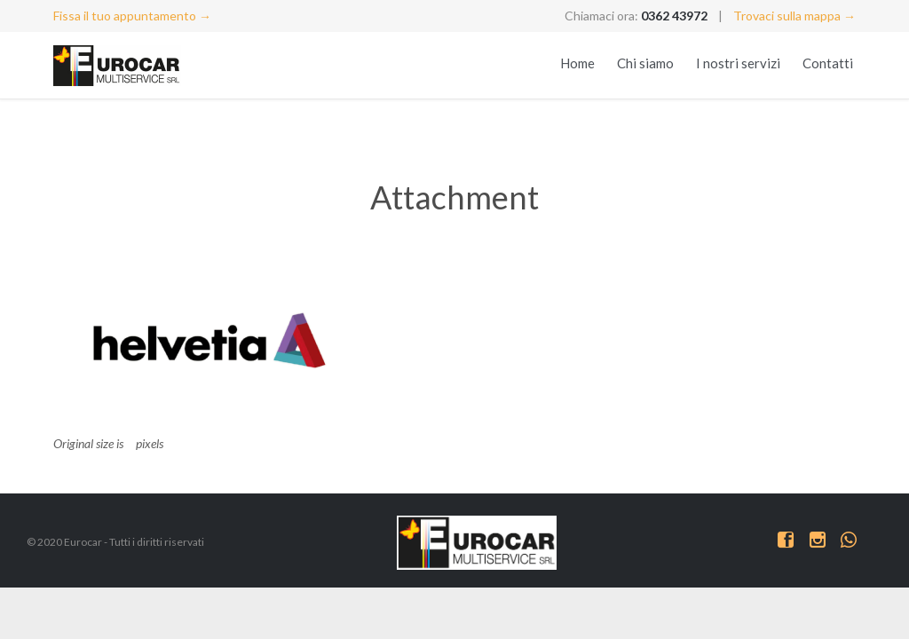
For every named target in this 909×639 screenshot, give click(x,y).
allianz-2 (75, 404)
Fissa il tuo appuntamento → (132, 15)
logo (65, 423)
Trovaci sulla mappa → (794, 15)
